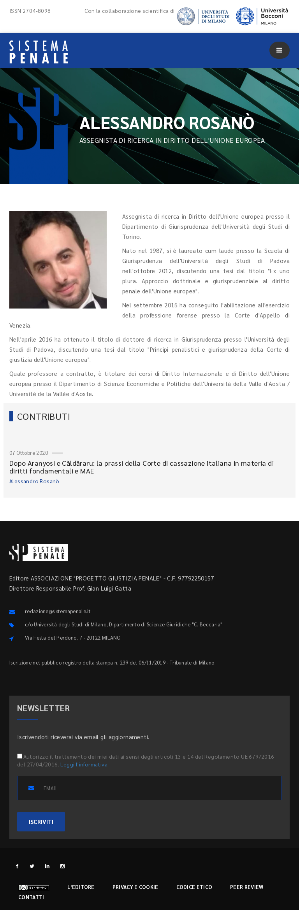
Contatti (31, 897)
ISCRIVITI (41, 821)
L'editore (81, 887)
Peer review (246, 887)
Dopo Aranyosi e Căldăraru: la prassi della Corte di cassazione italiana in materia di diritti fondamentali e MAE (141, 466)
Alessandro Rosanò (34, 480)
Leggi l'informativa (83, 764)
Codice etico (194, 887)
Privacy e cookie (135, 887)
